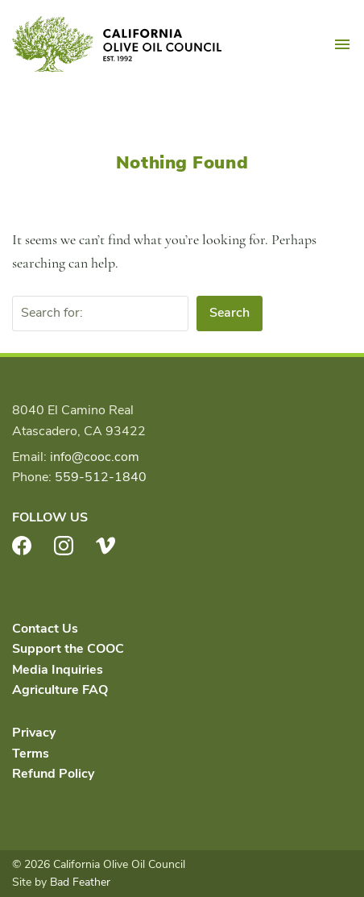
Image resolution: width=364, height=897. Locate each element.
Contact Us (45, 628)
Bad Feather (80, 882)
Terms (30, 753)
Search (229, 313)
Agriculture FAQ (60, 690)
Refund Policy (53, 774)
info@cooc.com (94, 457)
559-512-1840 (101, 477)
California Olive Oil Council (116, 44)
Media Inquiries (57, 670)
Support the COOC (68, 649)
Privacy (34, 732)
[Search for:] (100, 313)
